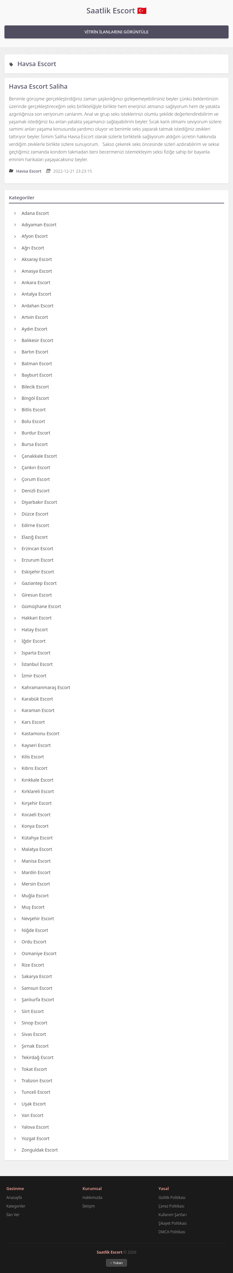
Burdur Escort (32, 433)
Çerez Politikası (171, 1206)
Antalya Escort (32, 294)
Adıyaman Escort (35, 225)
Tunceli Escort (32, 1092)
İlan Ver (12, 1214)
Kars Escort (29, 722)
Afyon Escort (31, 236)
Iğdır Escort (30, 641)
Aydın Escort (30, 329)
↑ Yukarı (116, 1263)
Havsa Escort (36, 63)
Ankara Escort (32, 282)
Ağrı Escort (29, 248)
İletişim (89, 1206)
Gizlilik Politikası (171, 1197)
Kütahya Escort (33, 838)
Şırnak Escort (31, 1046)
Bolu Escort (29, 421)
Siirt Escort (29, 1011)
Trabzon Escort (33, 1081)
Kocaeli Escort (32, 814)
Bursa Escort (31, 444)
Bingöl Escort (31, 398)
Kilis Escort (29, 757)
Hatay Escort (31, 629)
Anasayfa (14, 1197)
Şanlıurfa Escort (34, 999)
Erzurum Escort (33, 560)
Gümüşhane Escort (37, 606)
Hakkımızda (92, 1197)
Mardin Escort (32, 872)
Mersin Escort (32, 884)
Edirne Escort (31, 525)
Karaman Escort (34, 710)
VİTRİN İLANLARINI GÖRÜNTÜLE (116, 32)
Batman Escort (33, 363)
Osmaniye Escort (35, 953)
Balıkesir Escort (33, 340)
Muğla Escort (31, 896)
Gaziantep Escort (35, 583)
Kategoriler (15, 1206)
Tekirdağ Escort (34, 1057)
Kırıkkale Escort (33, 780)
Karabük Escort (33, 699)
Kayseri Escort (32, 745)
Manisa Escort (32, 861)
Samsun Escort (33, 988)
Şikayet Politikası (172, 1223)
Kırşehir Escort (33, 803)
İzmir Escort (30, 676)
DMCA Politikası (171, 1232)
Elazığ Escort (31, 537)
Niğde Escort (31, 930)
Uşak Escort (30, 1104)
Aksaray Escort (33, 259)
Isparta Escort (32, 653)
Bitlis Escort (30, 410)
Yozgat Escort (32, 1138)
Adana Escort (31, 213)
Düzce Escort (31, 514)
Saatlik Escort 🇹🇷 (116, 10)
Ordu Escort (30, 942)
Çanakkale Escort (35, 456)
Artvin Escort (31, 317)
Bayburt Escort (33, 375)
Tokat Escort (30, 1069)
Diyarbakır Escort (35, 502)
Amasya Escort (33, 271)
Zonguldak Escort (36, 1150)
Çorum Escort (32, 479)
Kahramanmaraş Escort (42, 687)
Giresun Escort (33, 595)
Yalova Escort (31, 1127)
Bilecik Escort (31, 387)
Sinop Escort (30, 1023)
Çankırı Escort (32, 467)
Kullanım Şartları (172, 1214)
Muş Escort (29, 907)
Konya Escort (31, 826)
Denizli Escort (32, 491)
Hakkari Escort (33, 618)
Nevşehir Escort (34, 918)
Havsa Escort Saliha (38, 86)
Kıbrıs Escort (30, 768)
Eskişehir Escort (34, 572)
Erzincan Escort (33, 548)
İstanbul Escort (33, 664)
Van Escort (28, 1115)
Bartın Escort (31, 352)
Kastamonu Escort (36, 733)
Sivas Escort (30, 1034)
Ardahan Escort (33, 306)
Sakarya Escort (33, 976)
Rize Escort (29, 965)
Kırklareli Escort (34, 791)
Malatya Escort (33, 849)
